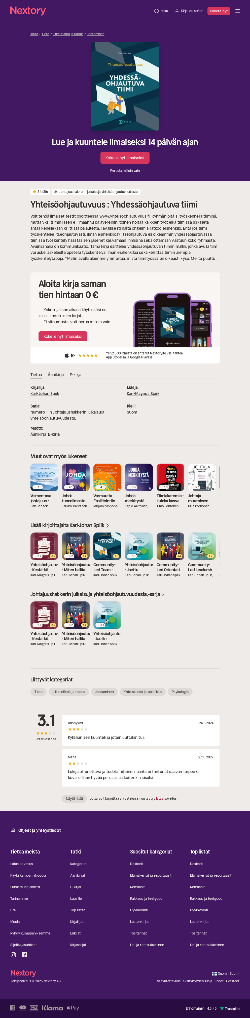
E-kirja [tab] (75, 374)
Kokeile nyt (219, 11)
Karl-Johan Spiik (44, 393)
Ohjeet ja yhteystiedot (35, 830)
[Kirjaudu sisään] (188, 11)
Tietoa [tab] (36, 374)
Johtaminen (95, 34)
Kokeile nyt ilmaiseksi (124, 157)
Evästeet (232, 981)
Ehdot (219, 981)
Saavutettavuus (169, 981)
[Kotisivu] (80, 11)
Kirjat (34, 34)
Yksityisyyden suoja (197, 981)
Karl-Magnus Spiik (143, 393)
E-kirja (54, 434)
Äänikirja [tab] (55, 374)
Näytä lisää (74, 798)
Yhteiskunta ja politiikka (143, 691)
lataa (160, 798)
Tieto (45, 34)
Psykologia (180, 691)
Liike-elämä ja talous (68, 34)
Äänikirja (38, 434)
